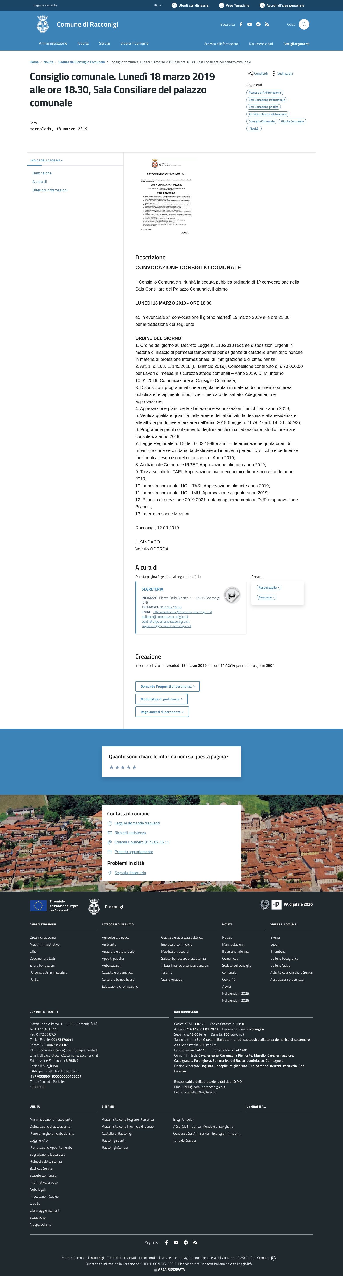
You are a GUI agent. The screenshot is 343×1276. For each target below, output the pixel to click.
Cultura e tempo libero (118, 979)
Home (34, 62)
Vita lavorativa (171, 979)
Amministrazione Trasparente (51, 1119)
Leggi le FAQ (39, 1140)
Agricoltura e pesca (116, 937)
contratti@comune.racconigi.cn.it (166, 621)
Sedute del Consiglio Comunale (81, 62)
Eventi (275, 937)
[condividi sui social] (257, 73)
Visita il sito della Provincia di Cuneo (128, 1126)
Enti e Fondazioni (42, 965)
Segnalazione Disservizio (47, 1154)
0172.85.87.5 (46, 1034)
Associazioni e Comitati (287, 979)
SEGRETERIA (152, 589)
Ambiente (109, 944)
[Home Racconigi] (76, 24)
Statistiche (38, 1217)
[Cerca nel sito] (304, 24)
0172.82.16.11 (46, 1029)
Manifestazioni (232, 944)
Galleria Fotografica (284, 958)
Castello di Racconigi (117, 1133)
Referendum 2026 (235, 1000)
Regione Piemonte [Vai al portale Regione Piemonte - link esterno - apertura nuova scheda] (45, 5)
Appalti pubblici (113, 958)
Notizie (227, 937)
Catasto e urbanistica (117, 972)
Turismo (166, 972)
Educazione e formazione (120, 986)
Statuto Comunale (43, 1175)
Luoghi (275, 944)
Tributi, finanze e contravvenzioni (185, 965)
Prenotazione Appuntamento (51, 1147)
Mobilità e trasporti (175, 951)
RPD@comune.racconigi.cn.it (204, 1086)
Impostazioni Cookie (44, 1196)
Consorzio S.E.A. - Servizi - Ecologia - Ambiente (207, 1133)
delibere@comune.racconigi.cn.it (165, 616)
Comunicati (230, 958)
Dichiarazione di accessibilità (50, 1126)
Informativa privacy (44, 1182)
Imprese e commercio (176, 944)
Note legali (38, 1189)
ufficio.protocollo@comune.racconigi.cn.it (182, 612)
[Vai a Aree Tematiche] (234, 5)
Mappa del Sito (40, 1224)
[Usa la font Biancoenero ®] (190, 5)
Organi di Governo (43, 937)
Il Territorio (277, 951)
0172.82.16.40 (171, 607)
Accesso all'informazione (221, 43)
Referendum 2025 (235, 993)
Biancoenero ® (188, 1263)
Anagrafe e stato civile (118, 951)
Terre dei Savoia (184, 1140)
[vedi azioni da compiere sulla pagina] (282, 73)
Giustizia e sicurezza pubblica (182, 937)
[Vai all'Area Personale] (281, 5)
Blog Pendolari (183, 1119)
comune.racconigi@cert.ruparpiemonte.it (68, 1050)
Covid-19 (229, 979)
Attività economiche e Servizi (291, 972)
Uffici (33, 951)
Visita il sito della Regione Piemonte (128, 1119)
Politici (34, 979)
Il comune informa (235, 951)
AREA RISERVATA (169, 1269)
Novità (48, 62)
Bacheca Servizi (41, 1168)
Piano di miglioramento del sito (52, 1133)
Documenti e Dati (42, 958)
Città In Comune (257, 1257)
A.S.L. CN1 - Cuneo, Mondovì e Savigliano (203, 1126)
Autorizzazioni (112, 965)
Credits (35, 1203)
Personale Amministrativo (48, 972)
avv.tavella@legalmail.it (198, 1092)
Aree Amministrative (45, 944)
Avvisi (226, 986)
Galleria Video (280, 965)
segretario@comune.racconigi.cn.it (166, 626)
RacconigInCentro (115, 1147)
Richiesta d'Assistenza (46, 1161)
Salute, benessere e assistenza (183, 958)
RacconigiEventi (113, 1140)
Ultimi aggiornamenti (45, 1210)
